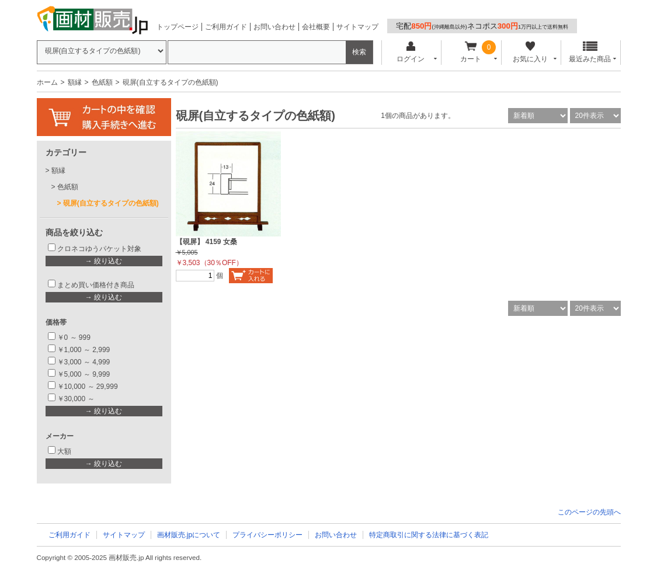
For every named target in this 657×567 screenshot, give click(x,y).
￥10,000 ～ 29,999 (87, 386)
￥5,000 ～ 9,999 (83, 374)
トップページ (178, 27)
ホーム (47, 82)
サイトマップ (357, 27)
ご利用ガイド (226, 27)
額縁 (75, 82)
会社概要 (316, 27)
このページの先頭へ (589, 512)
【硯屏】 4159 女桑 (206, 242)
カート (470, 52)
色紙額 (102, 82)
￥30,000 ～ (76, 399)
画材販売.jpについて (189, 535)
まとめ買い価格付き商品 (95, 285)
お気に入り (530, 52)
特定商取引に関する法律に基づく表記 (428, 535)
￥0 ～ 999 (74, 337)
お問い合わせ (274, 27)
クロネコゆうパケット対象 (99, 249)
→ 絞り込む (103, 261)
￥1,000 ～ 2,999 (83, 350)
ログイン (411, 52)
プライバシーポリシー (267, 535)
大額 (64, 451)
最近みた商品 (590, 52)
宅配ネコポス (482, 26)
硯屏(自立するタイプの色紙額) (111, 203)
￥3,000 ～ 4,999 (83, 362)
